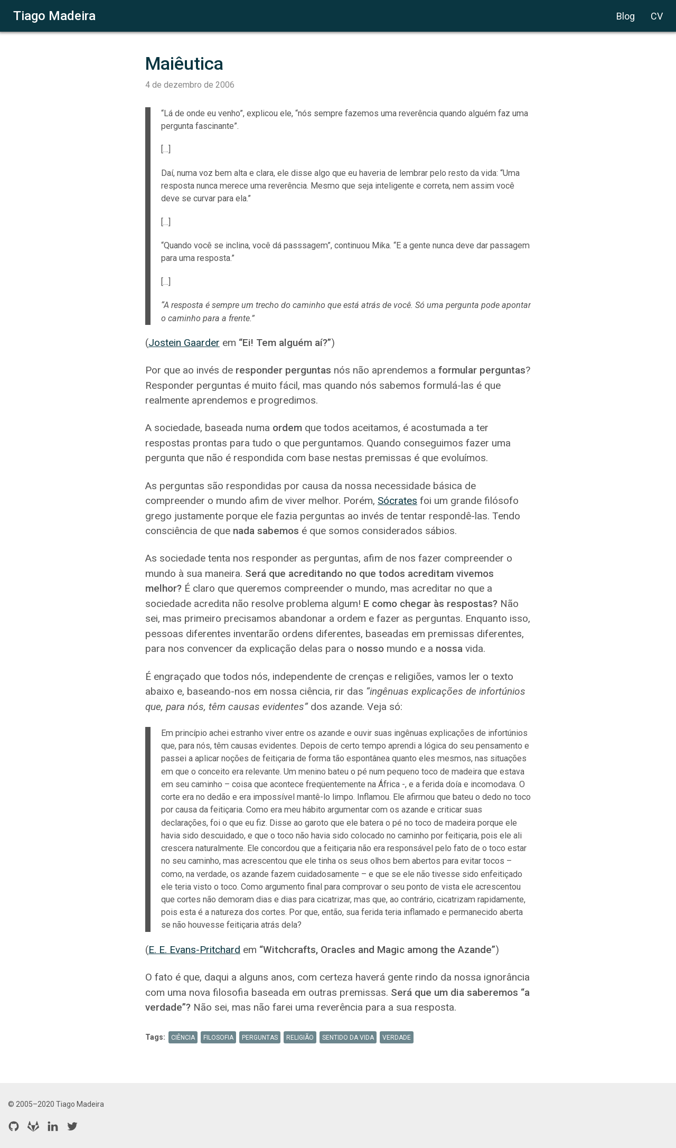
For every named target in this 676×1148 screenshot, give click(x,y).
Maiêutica (184, 63)
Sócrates (397, 500)
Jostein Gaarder (184, 343)
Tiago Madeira (54, 15)
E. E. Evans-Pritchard (194, 950)
